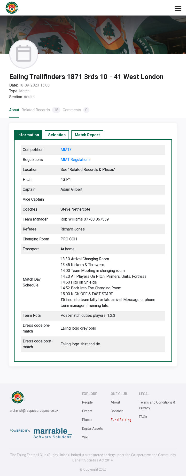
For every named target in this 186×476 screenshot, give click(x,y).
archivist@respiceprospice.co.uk (33, 411)
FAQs (143, 417)
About (14, 110)
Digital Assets (92, 428)
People (87, 402)
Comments (76, 110)
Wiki (85, 437)
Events (87, 411)
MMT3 (66, 149)
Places (87, 420)
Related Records (41, 110)
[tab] (28, 135)
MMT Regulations (76, 159)
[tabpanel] (93, 250)
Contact (117, 411)
